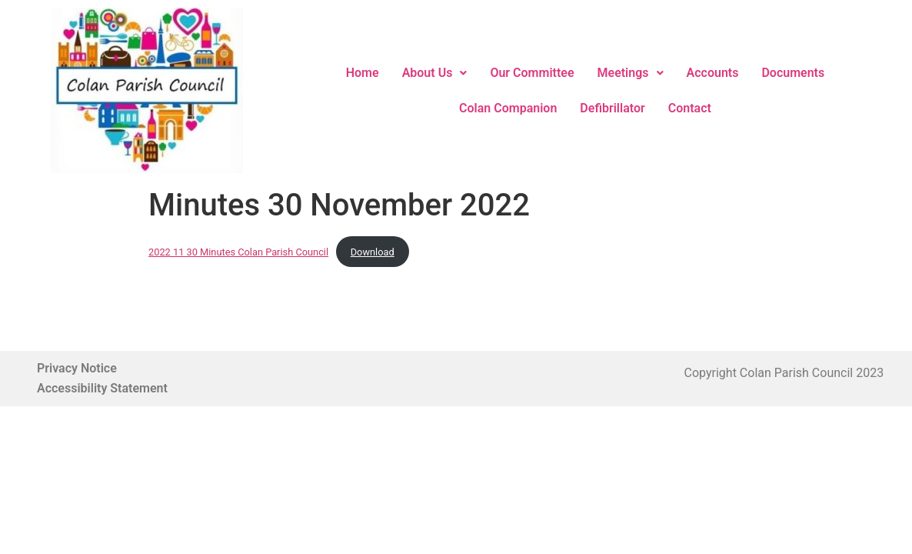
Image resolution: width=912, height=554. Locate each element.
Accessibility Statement (102, 388)
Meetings (630, 72)
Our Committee (532, 72)
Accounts (713, 72)
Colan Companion (508, 108)
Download (372, 252)
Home (362, 72)
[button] (435, 73)
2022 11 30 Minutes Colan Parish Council (238, 252)
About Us (435, 72)
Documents (792, 72)
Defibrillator (612, 108)
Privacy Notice (77, 368)
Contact (689, 108)
